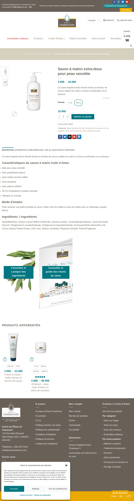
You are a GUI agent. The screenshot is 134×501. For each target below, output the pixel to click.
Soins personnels (93, 131)
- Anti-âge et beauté (111, 467)
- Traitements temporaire (113, 448)
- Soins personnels (111, 457)
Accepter (14, 489)
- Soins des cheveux (111, 430)
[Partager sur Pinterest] (74, 137)
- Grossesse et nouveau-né (115, 462)
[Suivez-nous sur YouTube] (127, 2)
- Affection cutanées (111, 444)
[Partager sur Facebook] (60, 137)
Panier (72, 420)
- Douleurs (107, 453)
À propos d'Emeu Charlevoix (48, 411)
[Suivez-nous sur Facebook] (114, 2)
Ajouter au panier (83, 116)
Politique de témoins (26, 495)
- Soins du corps (110, 425)
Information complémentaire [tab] (29, 150)
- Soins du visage (110, 420)
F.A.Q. (38, 420)
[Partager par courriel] (69, 137)
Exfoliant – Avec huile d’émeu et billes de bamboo (40, 387)
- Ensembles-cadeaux (112, 434)
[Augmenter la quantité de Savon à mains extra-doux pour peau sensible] (67, 116)
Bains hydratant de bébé (76, 128)
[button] (66, 465)
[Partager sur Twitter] (65, 137)
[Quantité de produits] (63, 116)
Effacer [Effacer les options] (106, 98)
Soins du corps (80, 131)
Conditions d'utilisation (45, 434)
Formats (61, 102)
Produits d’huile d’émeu (38, 54)
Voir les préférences (58, 489)
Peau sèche (70, 131)
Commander (74, 425)
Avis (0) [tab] (47, 150)
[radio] (70, 103)
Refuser (35, 489)
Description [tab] (8, 150)
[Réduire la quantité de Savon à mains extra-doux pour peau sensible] (59, 116)
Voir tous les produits (112, 411)
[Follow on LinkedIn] (123, 2)
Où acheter (40, 416)
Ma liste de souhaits (78, 416)
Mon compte (74, 411)
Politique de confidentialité (42, 495)
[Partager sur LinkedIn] (79, 137)
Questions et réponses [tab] (63, 150)
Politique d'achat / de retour (48, 425)
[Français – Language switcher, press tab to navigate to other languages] (93, 20)
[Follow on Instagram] (119, 2)
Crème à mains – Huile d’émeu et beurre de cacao (13, 377)
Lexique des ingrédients (46, 444)
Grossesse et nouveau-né (95, 128)
